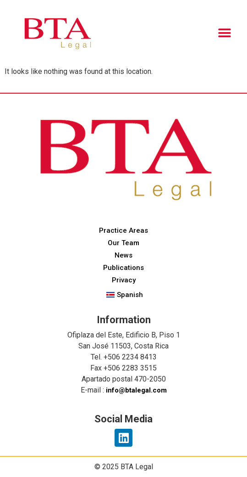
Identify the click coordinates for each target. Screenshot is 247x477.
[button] (224, 33)
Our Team (123, 243)
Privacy (124, 280)
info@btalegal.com (136, 390)
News (123, 255)
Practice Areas (123, 230)
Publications (123, 268)
